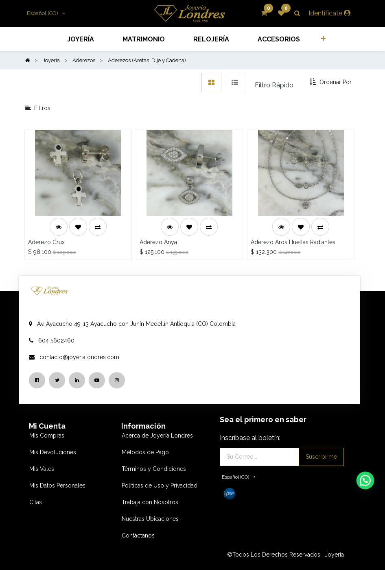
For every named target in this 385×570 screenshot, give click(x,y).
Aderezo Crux (46, 242)
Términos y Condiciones (154, 469)
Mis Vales (41, 469)
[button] (323, 38)
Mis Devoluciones (52, 452)
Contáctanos (138, 535)
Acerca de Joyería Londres (157, 435)
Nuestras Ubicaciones (150, 519)
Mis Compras (46, 435)
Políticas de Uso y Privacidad (159, 485)
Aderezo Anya (158, 242)
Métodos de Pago (145, 452)
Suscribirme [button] (321, 456)
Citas (35, 502)
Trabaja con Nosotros (150, 502)
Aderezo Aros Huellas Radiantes (293, 242)
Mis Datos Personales (57, 485)
